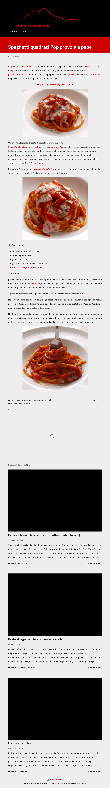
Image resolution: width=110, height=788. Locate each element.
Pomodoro (26, 400)
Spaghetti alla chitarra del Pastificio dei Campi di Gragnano (36, 147)
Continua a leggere (94, 563)
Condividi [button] (95, 400)
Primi (34, 400)
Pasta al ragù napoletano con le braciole (35, 639)
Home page (12, 31)
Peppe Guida (37, 163)
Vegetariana (41, 400)
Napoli (89, 66)
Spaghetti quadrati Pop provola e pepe (55, 85)
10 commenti (23, 563)
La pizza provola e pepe (19, 66)
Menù (24, 31)
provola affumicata (17, 75)
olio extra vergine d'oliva (24, 267)
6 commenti (22, 771)
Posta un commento (26, 667)
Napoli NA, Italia (24, 404)
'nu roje (27, 159)
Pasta (19, 400)
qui (81, 293)
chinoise (36, 284)
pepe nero (73, 75)
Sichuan (97, 75)
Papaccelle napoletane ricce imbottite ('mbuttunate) (44, 535)
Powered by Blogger (55, 780)
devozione (14, 163)
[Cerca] (92, 4)
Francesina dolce (19, 743)
